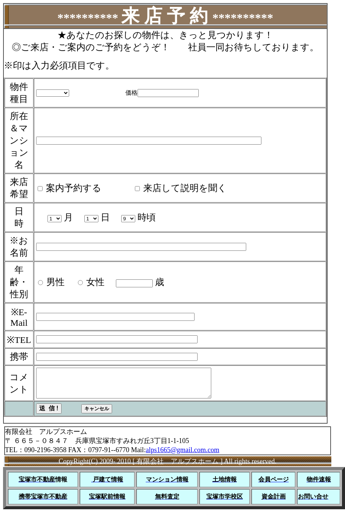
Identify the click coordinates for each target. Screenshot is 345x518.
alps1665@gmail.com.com (183, 455)
